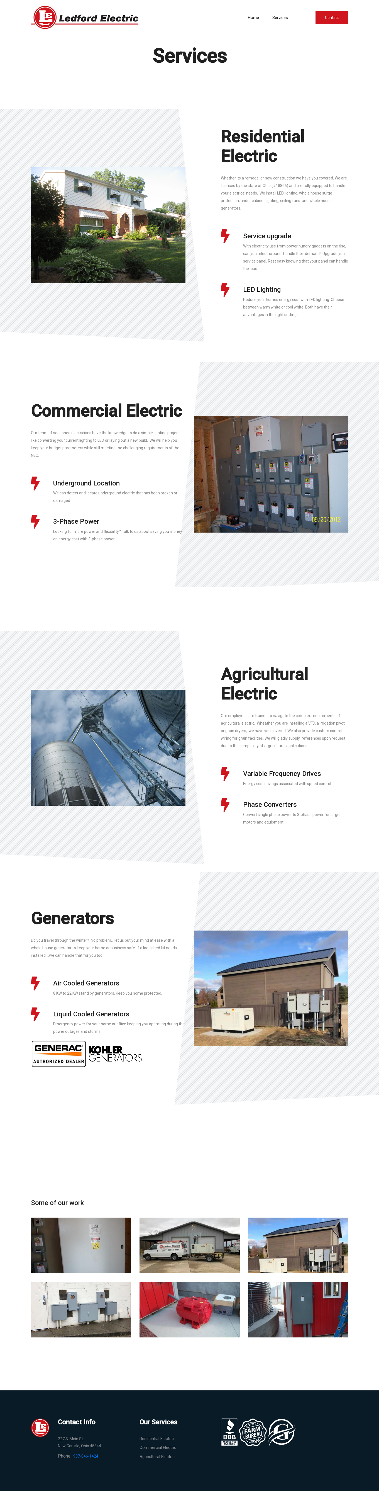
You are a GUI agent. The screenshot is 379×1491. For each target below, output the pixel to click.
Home (253, 17)
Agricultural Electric (157, 1456)
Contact (332, 17)
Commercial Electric (158, 1447)
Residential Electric (157, 1438)
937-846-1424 (85, 1456)
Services (280, 17)
